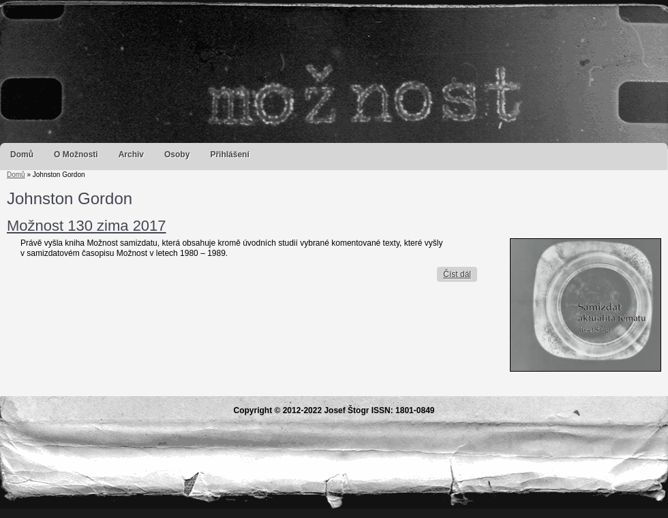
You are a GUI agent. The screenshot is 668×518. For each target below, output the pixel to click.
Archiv (131, 154)
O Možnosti (76, 154)
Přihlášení (229, 154)
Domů (21, 154)
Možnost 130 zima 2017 (86, 225)
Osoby (176, 154)
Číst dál (460, 274)
